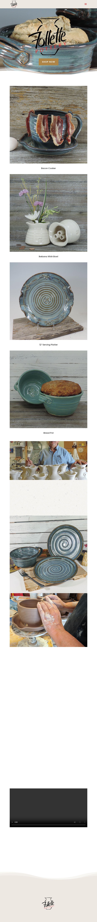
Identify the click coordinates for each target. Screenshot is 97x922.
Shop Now (48, 61)
